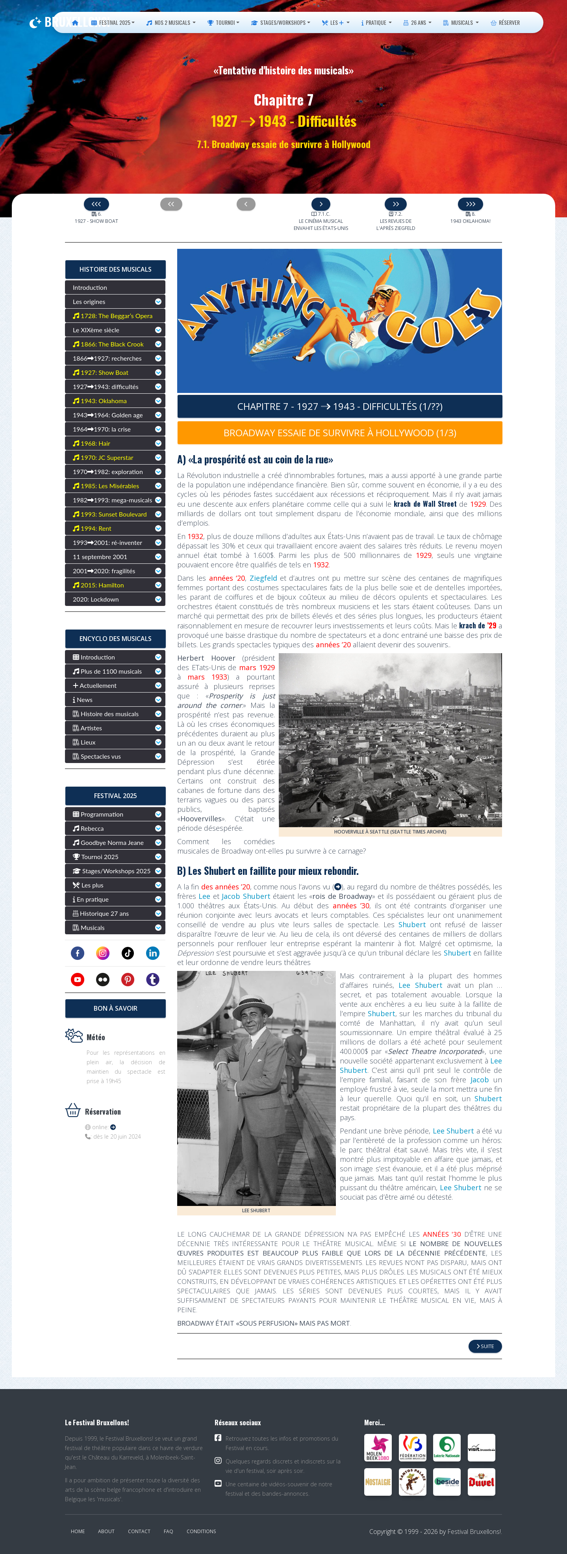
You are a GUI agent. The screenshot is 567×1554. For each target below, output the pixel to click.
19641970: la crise (102, 429)
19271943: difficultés (106, 386)
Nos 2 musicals (168, 22)
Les (333, 22)
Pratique (374, 22)
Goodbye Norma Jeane (108, 842)
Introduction (90, 287)
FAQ (168, 1531)
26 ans (415, 22)
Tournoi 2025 (96, 856)
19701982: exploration (108, 471)
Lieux (84, 742)
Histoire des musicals (106, 713)
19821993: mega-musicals (112, 500)
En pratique (91, 899)
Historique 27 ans (101, 913)
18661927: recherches (107, 358)
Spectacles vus (97, 756)
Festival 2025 (110, 22)
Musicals (458, 22)
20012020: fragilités (104, 570)
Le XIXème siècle (96, 329)
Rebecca (88, 828)
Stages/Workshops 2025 (112, 870)
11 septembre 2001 (100, 556)
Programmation (98, 814)
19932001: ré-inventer (107, 542)
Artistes (87, 728)
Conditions (201, 1531)
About (106, 1531)
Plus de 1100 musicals (107, 671)
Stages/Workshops (278, 22)
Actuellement (95, 685)
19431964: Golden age (108, 415)
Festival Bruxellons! (474, 1531)
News (83, 699)
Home (78, 1531)
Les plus (88, 885)
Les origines (89, 301)
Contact (139, 1531)
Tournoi (221, 22)
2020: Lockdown (96, 599)
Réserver (505, 22)
